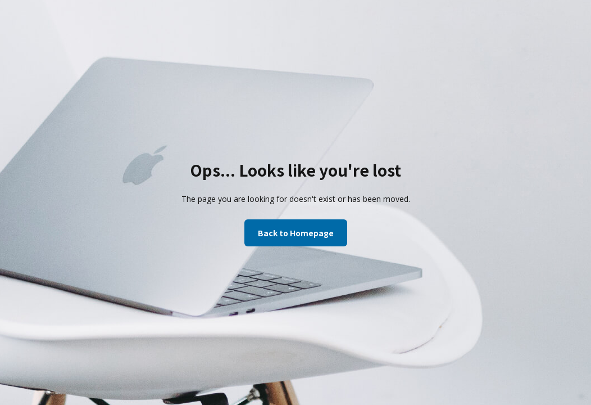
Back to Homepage (296, 232)
